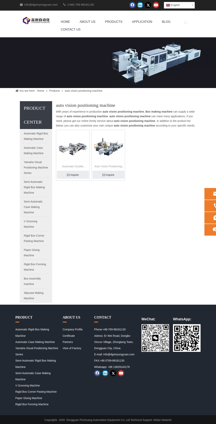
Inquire (73, 174)
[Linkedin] (140, 5)
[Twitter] (148, 5)
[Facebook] (132, 5)
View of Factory (72, 348)
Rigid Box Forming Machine (32, 404)
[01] (155, 338)
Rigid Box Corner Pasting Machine (36, 391)
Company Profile (73, 329)
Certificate (69, 335)
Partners (68, 342)
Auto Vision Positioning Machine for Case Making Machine (108, 167)
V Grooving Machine (27, 385)
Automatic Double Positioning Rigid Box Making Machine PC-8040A (73, 167)
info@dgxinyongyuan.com (41, 4)
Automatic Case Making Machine (35, 342)
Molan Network (162, 419)
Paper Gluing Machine (28, 398)
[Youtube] (156, 5)
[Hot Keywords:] (185, 23)
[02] (187, 338)
